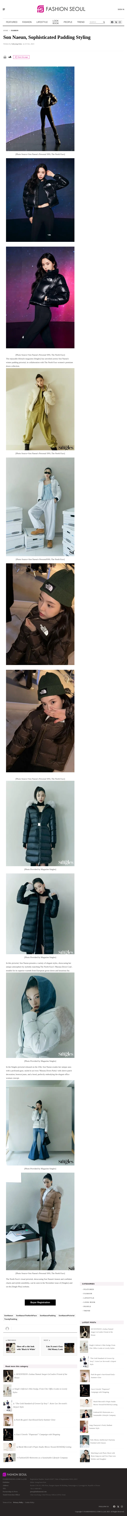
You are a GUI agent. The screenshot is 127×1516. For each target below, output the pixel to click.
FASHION (27, 22)
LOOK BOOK (56, 22)
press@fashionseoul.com (38, 1492)
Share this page (21, 57)
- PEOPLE (86, 1306)
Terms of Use (7, 1502)
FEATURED (11, 22)
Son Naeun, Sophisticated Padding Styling (46, 37)
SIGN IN (121, 9)
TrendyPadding (10, 1319)
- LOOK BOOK (88, 1302)
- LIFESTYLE (88, 1298)
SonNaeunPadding (48, 1316)
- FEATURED (88, 1289)
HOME (5, 30)
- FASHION (87, 1294)
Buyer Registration (40, 1302)
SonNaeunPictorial (67, 1316)
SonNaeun (8, 1316)
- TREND (86, 1311)
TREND (81, 22)
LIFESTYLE (42, 22)
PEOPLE (68, 22)
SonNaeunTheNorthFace (26, 1316)
